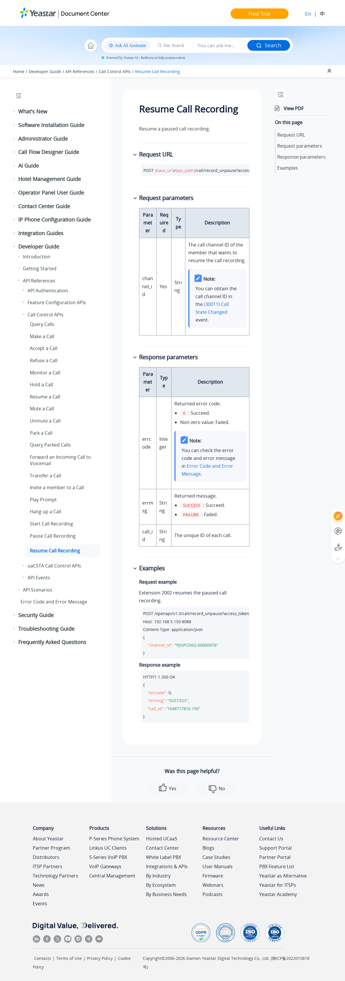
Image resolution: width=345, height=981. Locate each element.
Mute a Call (42, 408)
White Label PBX (163, 857)
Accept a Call (43, 348)
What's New (32, 111)
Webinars (212, 885)
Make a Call (42, 336)
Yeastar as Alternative (283, 876)
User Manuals (217, 866)
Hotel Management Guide (49, 178)
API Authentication (48, 290)
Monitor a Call (45, 372)
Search (268, 45)
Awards (41, 894)
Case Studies (216, 857)
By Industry (158, 876)
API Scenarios (37, 590)
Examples (287, 168)
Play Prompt (43, 499)
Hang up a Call (45, 511)
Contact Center (162, 848)
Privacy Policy (100, 958)
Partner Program (51, 848)
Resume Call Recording (157, 71)
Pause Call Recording (53, 536)
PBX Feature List (276, 866)
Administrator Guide (43, 138)
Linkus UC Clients (108, 848)
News (39, 885)
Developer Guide (45, 71)
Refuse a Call (43, 360)
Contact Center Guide (44, 206)
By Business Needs (166, 894)
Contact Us (271, 838)
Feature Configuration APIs (57, 302)
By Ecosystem (161, 885)
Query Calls (42, 324)
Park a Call (41, 433)
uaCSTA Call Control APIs (54, 566)
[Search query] (220, 45)
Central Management (112, 876)
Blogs (208, 848)
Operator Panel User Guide (51, 192)
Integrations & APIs (167, 866)
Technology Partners (55, 876)
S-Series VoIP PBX (108, 857)
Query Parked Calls (50, 445)
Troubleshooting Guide (46, 628)
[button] (14, 111)
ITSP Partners (47, 866)
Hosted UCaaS (161, 838)
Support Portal (275, 848)
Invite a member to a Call (57, 487)
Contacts (42, 958)
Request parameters (299, 146)
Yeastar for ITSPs (277, 885)
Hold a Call (41, 384)
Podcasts (212, 894)
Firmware (212, 876)
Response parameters (301, 157)
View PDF (294, 108)
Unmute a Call (45, 421)
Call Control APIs (115, 71)
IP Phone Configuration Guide (54, 219)
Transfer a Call (45, 475)
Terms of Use (69, 958)
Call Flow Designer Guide (48, 151)
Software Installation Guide (51, 125)
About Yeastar (48, 838)
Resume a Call (45, 397)
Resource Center (220, 838)
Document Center (85, 13)
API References (79, 71)
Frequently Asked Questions (52, 642)
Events (40, 903)
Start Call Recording (51, 524)
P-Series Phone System (114, 838)
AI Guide (28, 165)
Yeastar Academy (278, 894)
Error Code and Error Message (54, 602)
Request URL (291, 135)
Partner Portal (275, 857)
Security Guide (36, 615)
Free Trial (259, 13)
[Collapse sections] (330, 71)
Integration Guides (40, 233)
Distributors (46, 857)
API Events (39, 577)
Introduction (36, 256)
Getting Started (39, 268)
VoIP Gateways (105, 866)
